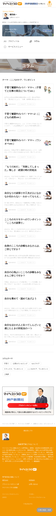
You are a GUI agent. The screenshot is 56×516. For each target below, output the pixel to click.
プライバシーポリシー (9, 484)
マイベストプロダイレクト (10, 494)
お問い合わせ (33, 484)
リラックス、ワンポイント (13, 369)
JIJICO (4, 497)
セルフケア (35, 363)
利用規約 (32, 480)
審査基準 (36, 461)
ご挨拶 (6, 374)
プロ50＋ (31, 494)
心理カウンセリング (20, 363)
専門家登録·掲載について (10, 477)
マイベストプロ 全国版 (10, 487)
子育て (6, 363)
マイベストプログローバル (37, 497)
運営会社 (5, 480)
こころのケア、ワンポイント (26, 104)
